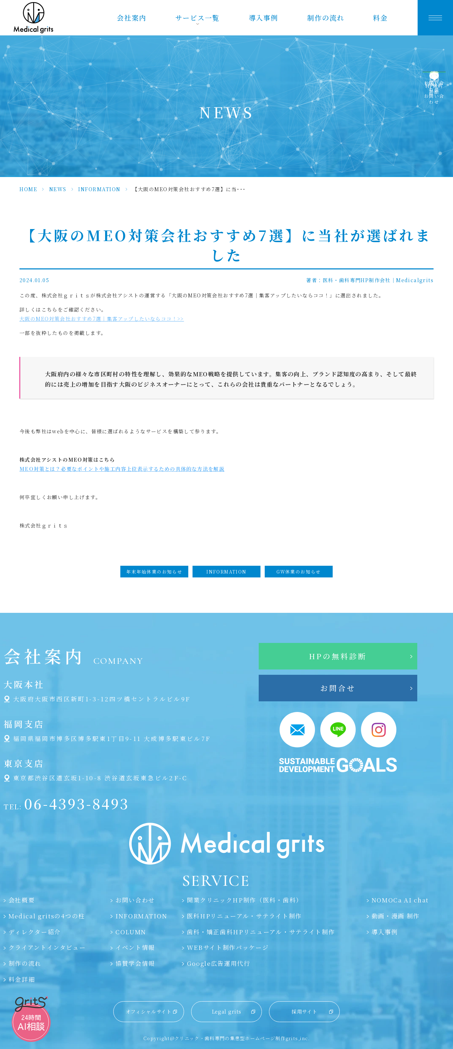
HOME (28, 189)
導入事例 (264, 17)
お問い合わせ (135, 900)
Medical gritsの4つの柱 (46, 916)
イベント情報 (135, 947)
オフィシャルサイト (149, 1011)
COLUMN (130, 932)
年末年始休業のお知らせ (154, 571)
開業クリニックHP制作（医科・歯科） (245, 900)
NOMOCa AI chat (400, 900)
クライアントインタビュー (47, 947)
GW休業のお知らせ (298, 571)
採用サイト (304, 1011)
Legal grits (226, 1011)
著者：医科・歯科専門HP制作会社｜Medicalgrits (370, 280)
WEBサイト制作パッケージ (228, 947)
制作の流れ (325, 17)
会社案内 (132, 17)
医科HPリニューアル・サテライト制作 (244, 916)
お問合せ (338, 688)
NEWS (58, 189)
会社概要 (21, 900)
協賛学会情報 (135, 963)
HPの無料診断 (338, 656)
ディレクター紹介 (34, 932)
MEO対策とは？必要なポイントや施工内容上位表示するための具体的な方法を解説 (121, 468)
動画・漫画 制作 (396, 916)
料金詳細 (21, 979)
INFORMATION (99, 189)
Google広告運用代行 (219, 963)
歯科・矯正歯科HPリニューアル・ (261, 932)
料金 (380, 17)
